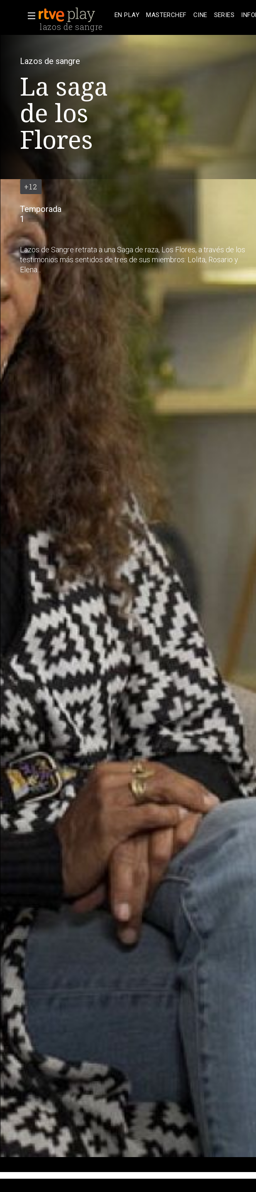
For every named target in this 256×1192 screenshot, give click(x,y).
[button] (29, 16)
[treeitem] (127, 15)
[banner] (74, 15)
